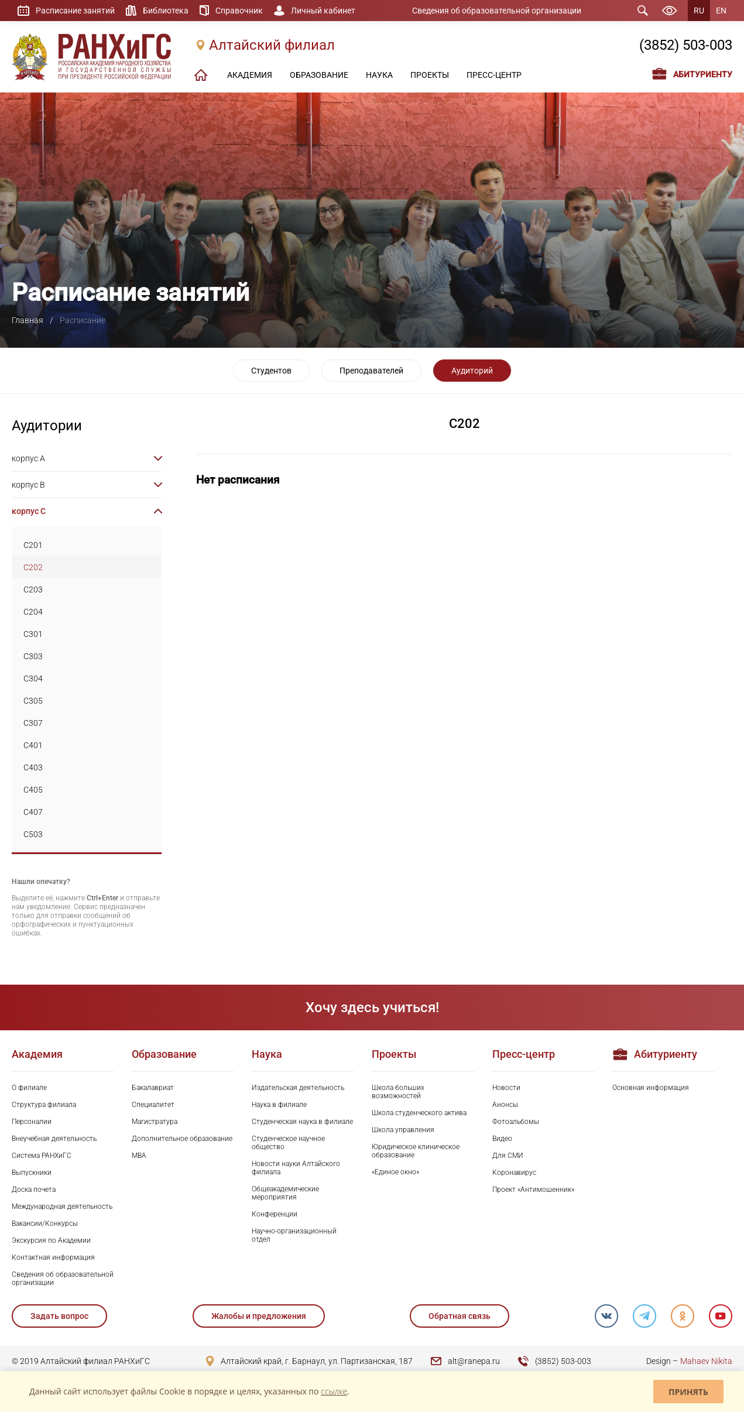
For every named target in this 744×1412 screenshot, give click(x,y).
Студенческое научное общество (288, 1143)
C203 (33, 589)
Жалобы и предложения (258, 1316)
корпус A (28, 458)
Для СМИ (507, 1155)
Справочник (239, 10)
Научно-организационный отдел (294, 1235)
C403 (33, 767)
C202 (33, 567)
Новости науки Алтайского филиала (296, 1168)
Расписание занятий (75, 10)
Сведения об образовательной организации (496, 10)
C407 (33, 812)
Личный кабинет (323, 10)
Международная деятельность (62, 1206)
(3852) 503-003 (685, 45)
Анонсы (505, 1105)
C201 (33, 545)
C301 (33, 634)
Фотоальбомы (515, 1122)
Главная (27, 320)
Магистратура (154, 1122)
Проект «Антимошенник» (533, 1189)
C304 (33, 678)
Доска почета (34, 1189)
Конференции (274, 1214)
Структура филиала (44, 1105)
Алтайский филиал (272, 45)
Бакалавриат (153, 1088)
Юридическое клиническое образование (416, 1151)
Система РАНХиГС (41, 1155)
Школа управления (403, 1130)
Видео (502, 1139)
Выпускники (32, 1172)
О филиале (29, 1088)
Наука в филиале (279, 1105)
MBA (139, 1155)
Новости (506, 1088)
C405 (33, 789)
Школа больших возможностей (398, 1092)
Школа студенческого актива (419, 1113)
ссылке (334, 1391)
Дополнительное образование (182, 1139)
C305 (33, 700)
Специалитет (153, 1105)
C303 (33, 656)
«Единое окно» (395, 1172)
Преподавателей (371, 370)
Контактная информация (53, 1257)
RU (699, 10)
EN (721, 10)
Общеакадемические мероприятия (285, 1193)
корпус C (29, 511)
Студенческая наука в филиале (302, 1122)
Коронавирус (514, 1172)
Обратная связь (459, 1316)
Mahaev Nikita (706, 1361)
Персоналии (32, 1122)
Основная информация (650, 1088)
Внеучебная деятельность (54, 1139)
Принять (688, 1391)
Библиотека (165, 10)
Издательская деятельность (298, 1088)
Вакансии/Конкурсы (45, 1223)
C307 (33, 723)
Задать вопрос (59, 1316)
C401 (33, 745)
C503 (33, 834)
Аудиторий (472, 370)
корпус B (28, 484)
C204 (33, 611)
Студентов (271, 370)
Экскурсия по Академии (51, 1240)
